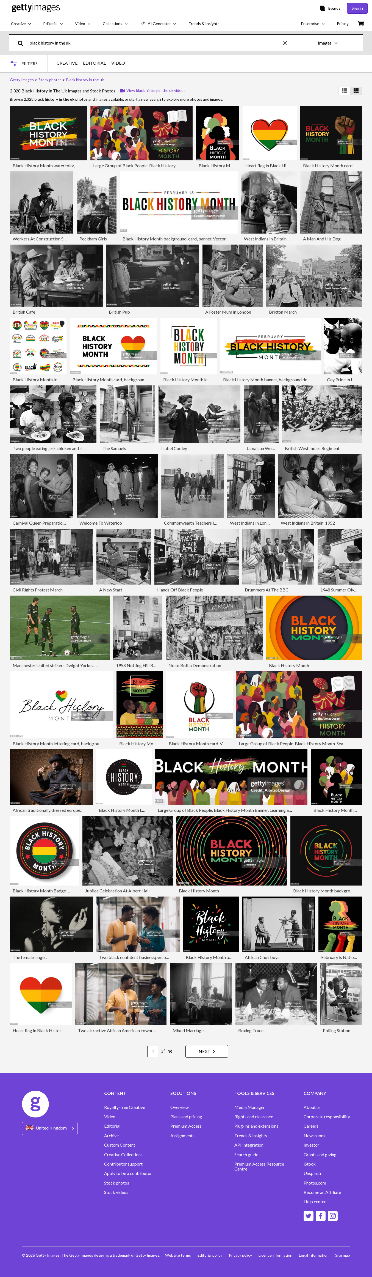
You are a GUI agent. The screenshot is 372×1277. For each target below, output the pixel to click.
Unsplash (312, 1173)
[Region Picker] (49, 1128)
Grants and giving (320, 1154)
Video (109, 1116)
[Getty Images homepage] (36, 8)
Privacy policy (240, 1255)
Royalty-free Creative (124, 1107)
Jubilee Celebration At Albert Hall (117, 890)
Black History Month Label (124, 810)
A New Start (110, 589)
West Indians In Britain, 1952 (308, 522)
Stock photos (116, 1182)
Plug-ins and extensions (256, 1125)
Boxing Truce (250, 1030)
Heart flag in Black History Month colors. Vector (291, 165)
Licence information (275, 1255)
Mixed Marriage (188, 1030)
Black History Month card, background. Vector (117, 379)
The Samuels (114, 448)
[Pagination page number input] (152, 1051)
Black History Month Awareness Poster (156, 743)
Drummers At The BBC (266, 589)
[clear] (287, 43)
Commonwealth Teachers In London (197, 522)
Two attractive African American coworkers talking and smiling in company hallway (156, 1030)
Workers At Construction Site (40, 238)
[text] (155, 42)
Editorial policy (210, 1255)
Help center (315, 1201)
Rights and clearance (253, 1116)
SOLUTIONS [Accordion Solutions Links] (183, 1093)
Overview (179, 1107)
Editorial (112, 1125)
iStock (310, 1163)
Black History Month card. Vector (201, 743)
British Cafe (24, 311)
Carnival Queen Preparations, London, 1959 (53, 522)
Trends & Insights (250, 1135)
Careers (311, 1125)
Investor (311, 1144)
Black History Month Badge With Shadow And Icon (61, 890)
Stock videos (116, 1192)
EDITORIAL (94, 63)
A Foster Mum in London (228, 311)
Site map (342, 1255)
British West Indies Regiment (312, 448)
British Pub (119, 311)
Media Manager (249, 1107)
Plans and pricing (186, 1116)
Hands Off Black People (180, 589)
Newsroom (314, 1135)
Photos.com (315, 1182)
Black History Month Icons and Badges (50, 379)
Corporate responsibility (327, 1116)
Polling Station (336, 1030)
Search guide (246, 1154)
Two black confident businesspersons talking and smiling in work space (166, 957)
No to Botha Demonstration (194, 665)
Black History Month (289, 665)
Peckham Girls (93, 238)
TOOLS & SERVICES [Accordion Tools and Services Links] (254, 1093)
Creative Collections (123, 1154)
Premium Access (186, 1125)
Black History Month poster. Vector (219, 957)
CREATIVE (67, 63)
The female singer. (30, 957)
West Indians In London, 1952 (257, 522)
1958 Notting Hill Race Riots (143, 665)
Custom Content (119, 1144)
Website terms (178, 1255)
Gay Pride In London (346, 379)
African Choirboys (262, 957)
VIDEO (118, 63)
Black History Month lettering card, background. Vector (65, 743)
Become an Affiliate (322, 1192)
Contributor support (123, 1163)
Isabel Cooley (174, 448)
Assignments (182, 1135)
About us (312, 1107)
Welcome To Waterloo (100, 522)
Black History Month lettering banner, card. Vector (211, 379)
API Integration (248, 1144)
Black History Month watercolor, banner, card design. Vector (70, 165)
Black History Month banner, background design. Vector (276, 379)
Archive (111, 1135)
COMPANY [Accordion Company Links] (315, 1093)
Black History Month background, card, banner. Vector (174, 238)
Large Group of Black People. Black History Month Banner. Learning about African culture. (242, 810)
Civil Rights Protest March (38, 589)
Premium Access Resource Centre (259, 1166)
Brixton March (283, 311)
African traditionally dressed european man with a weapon (67, 810)
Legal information (314, 1255)
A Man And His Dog (322, 238)
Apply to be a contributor (128, 1173)
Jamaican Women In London (272, 448)
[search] (22, 43)
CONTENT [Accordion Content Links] (115, 1093)
